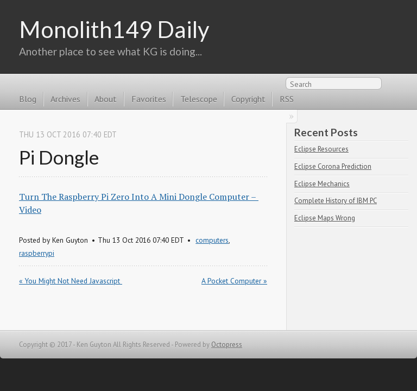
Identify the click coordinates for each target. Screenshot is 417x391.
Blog (27, 98)
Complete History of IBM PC (335, 200)
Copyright (248, 98)
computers (212, 240)
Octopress (226, 344)
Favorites (148, 98)
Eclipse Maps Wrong (324, 218)
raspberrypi (36, 253)
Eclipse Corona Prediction (332, 166)
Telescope (198, 98)
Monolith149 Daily (114, 29)
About (105, 98)
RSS (392, 86)
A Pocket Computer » (234, 281)
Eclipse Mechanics (322, 183)
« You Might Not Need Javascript (70, 281)
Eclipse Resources (321, 149)
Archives (65, 98)
